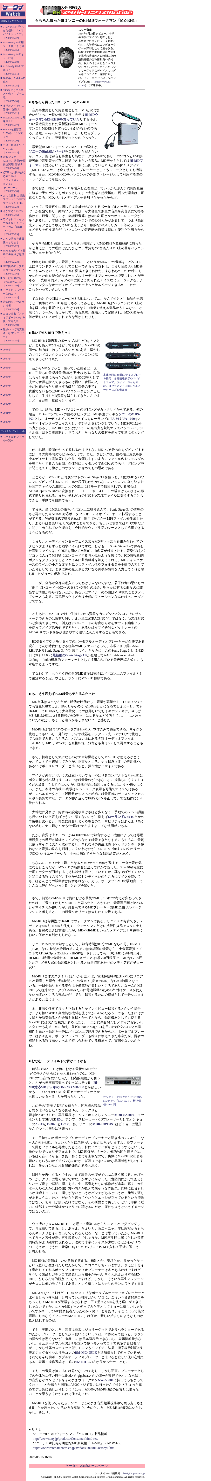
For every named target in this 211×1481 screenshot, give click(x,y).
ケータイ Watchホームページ (87, 1465)
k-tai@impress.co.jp (134, 1473)
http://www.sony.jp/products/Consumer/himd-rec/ (65, 1438)
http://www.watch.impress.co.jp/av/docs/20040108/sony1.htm (74, 1448)
